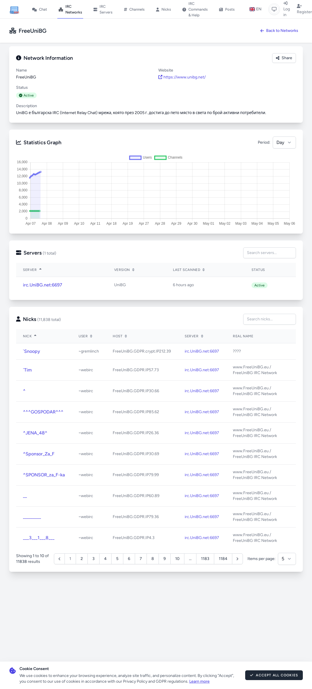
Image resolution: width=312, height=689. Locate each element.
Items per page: (261, 558)
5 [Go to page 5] (117, 558)
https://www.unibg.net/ (182, 77)
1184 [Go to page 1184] (223, 558)
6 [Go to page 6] (129, 558)
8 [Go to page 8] (152, 558)
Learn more (199, 681)
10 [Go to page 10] (177, 558)
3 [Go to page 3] (93, 558)
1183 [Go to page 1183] (205, 558)
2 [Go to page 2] (82, 558)
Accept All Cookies (274, 675)
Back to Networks (279, 30)
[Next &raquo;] (237, 558)
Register (304, 9)
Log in (286, 9)
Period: (264, 142)
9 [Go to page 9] (164, 558)
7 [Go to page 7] (141, 558)
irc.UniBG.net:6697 (42, 285)
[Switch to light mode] (274, 9)
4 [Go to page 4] (105, 558)
